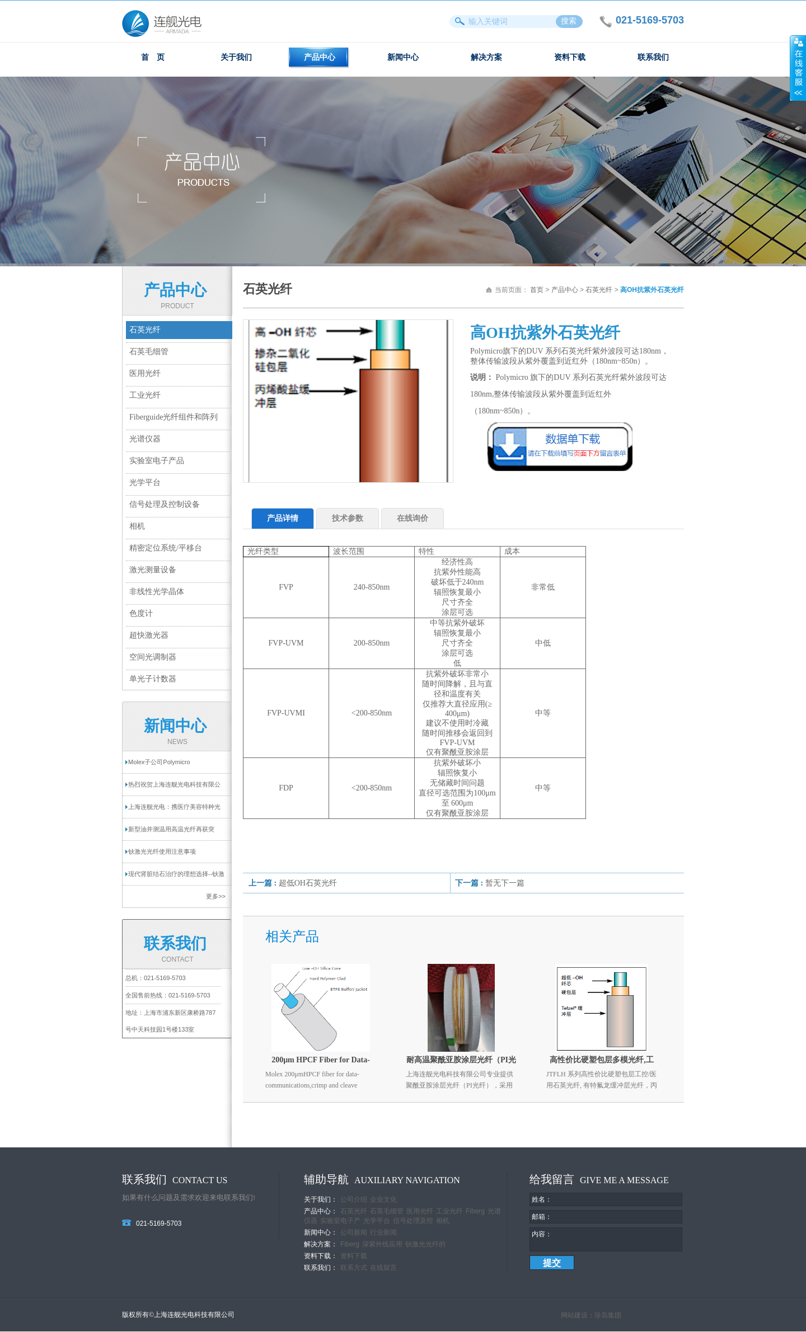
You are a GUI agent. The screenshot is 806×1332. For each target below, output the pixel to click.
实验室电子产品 (156, 460)
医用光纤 (145, 373)
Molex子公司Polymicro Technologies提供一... (159, 766)
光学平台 (145, 482)
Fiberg (475, 1211)
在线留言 (383, 1268)
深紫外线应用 (382, 1244)
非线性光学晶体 (156, 591)
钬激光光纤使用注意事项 (162, 851)
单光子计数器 (152, 679)
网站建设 (574, 1316)
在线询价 (412, 518)
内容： (542, 1234)
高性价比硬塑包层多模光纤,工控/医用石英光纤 (602, 1062)
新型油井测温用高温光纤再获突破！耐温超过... (171, 833)
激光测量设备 (152, 570)
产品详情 (282, 518)
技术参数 (347, 518)
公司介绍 (353, 1199)
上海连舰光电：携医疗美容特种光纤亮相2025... (174, 810)
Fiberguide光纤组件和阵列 (173, 417)
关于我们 (236, 57)
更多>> (216, 896)
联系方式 (353, 1268)
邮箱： (542, 1217)
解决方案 (486, 57)
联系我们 (653, 57)
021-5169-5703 (165, 978)
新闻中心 (403, 57)
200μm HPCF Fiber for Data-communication (320, 1062)
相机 (137, 526)
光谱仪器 (145, 439)
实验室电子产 (340, 1221)
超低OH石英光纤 (308, 883)
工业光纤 (145, 395)
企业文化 (383, 1199)
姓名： (542, 1199)
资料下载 (569, 57)
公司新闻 (353, 1232)
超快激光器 (148, 635)
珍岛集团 (607, 1316)
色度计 (141, 613)
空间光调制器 (152, 657)
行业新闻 (383, 1232)
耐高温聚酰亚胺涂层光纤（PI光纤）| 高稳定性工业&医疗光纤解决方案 (461, 1062)
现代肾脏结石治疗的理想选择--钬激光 (176, 877)
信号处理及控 (413, 1221)
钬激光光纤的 (425, 1244)
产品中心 (319, 57)
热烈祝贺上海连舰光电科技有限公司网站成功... (174, 788)
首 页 (153, 57)
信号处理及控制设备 (164, 504)
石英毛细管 (148, 351)
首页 (536, 290)
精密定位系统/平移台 (165, 548)
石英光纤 (145, 330)
